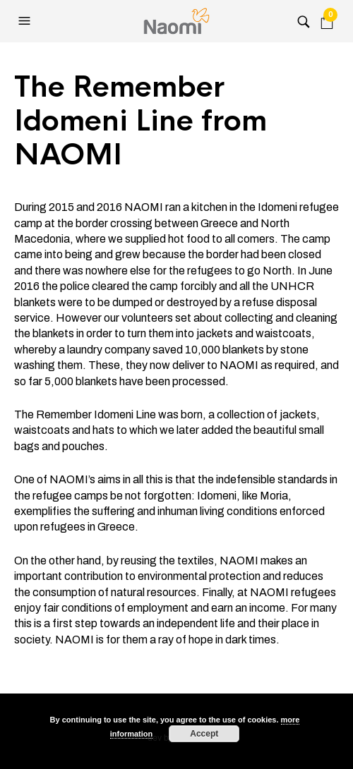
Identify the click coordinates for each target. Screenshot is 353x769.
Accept (204, 734)
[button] (26, 21)
